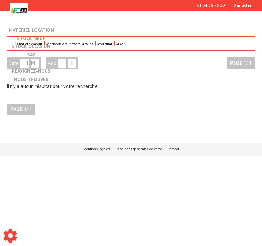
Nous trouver (31, 79)
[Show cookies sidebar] (10, 236)
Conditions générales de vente (138, 149)
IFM (31, 63)
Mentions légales (96, 149)
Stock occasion (31, 47)
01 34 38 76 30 (211, 5)
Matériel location (31, 30)
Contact (173, 149)
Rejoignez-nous (31, 71)
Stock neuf (31, 38)
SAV (31, 55)
